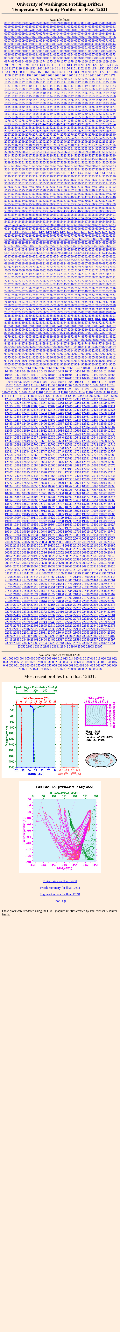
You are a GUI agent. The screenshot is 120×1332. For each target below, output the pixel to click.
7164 (7, 277)
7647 (105, 301)
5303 (70, 204)
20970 (34, 569)
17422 (9, 475)
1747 (63, 113)
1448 (49, 89)
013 (65, 658)
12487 (17, 423)
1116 (53, 65)
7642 (98, 301)
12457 (51, 416)
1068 (35, 61)
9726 (63, 364)
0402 (49, 33)
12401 (43, 406)
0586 (21, 44)
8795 (105, 347)
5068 (14, 166)
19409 (94, 524)
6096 (77, 228)
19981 (17, 538)
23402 (111, 636)
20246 (60, 549)
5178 (21, 186)
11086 (51, 388)
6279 (84, 235)
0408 (84, 33)
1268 (98, 75)
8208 (70, 329)
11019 (111, 381)
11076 (9, 388)
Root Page (59, 901)
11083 (26, 388)
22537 (51, 615)
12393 (111, 402)
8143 (105, 319)
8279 (7, 336)
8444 (14, 343)
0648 (21, 47)
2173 (14, 131)
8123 (35, 319)
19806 (26, 535)
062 (76, 665)
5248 (14, 200)
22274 (103, 608)
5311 (14, 207)
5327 (112, 207)
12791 (86, 458)
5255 (56, 200)
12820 (9, 462)
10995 (9, 381)
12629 (77, 434)
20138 (51, 545)
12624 (34, 434)
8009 (91, 312)
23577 (94, 639)
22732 (17, 622)
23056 (77, 632)
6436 (28, 249)
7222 (70, 280)
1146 (39, 68)
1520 (112, 92)
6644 (91, 253)
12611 (34, 430)
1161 (26, 72)
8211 (91, 329)
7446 (112, 287)
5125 (42, 176)
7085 (7, 270)
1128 (19, 68)
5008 (77, 152)
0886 (63, 58)
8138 (84, 319)
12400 (34, 406)
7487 (21, 291)
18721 (43, 503)
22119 (8, 604)
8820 (7, 350)
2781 (77, 138)
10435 (112, 368)
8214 (112, 329)
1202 (49, 75)
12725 (43, 448)
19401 (86, 524)
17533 (103, 475)
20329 (26, 552)
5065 (105, 162)
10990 (86, 378)
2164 (63, 127)
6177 (56, 232)
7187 (84, 277)
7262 (35, 284)
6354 (98, 242)
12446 (69, 413)
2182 (70, 131)
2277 (77, 134)
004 (22, 658)
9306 (98, 357)
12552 (26, 427)
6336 (42, 242)
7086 (14, 270)
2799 (84, 141)
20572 (26, 559)
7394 (21, 287)
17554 (26, 479)
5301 (56, 204)
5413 (49, 218)
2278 (84, 134)
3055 (28, 148)
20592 (69, 559)
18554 (9, 500)
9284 (14, 357)
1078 (70, 61)
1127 (12, 68)
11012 (77, 381)
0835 (112, 51)
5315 (28, 207)
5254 (49, 200)
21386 (77, 576)
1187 (115, 72)
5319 (56, 207)
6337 (49, 242)
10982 (17, 378)
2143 (35, 124)
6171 (49, 232)
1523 (21, 96)
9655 (7, 364)
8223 (35, 333)
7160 (105, 273)
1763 (63, 117)
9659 (21, 364)
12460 (77, 416)
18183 (60, 489)
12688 (9, 444)
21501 (111, 580)
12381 (43, 402)
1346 (63, 85)
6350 (77, 242)
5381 (112, 211)
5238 (56, 197)
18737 (60, 503)
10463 (111, 371)
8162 (49, 322)
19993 (26, 538)
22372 (43, 611)
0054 (28, 30)
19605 (111, 528)
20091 (51, 542)
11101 (39, 392)
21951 (60, 597)
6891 (98, 260)
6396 (105, 246)
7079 (77, 267)
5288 (21, 204)
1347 (70, 85)
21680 (17, 587)
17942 (69, 482)
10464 (9, 374)
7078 (70, 267)
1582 (112, 99)
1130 (32, 68)
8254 (98, 333)
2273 (49, 134)
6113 (15, 232)
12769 (43, 455)
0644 (112, 44)
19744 (103, 531)
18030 (17, 486)
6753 (49, 256)
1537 (70, 96)
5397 (84, 214)
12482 (94, 420)
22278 (111, 608)
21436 (9, 580)
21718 (34, 587)
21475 (51, 580)
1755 (7, 117)
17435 (34, 475)
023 (5, 662)
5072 (35, 166)
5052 (28, 162)
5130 (70, 176)
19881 (77, 535)
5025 (77, 155)
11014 (85, 381)
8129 (63, 319)
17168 (43, 469)
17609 (51, 479)
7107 (84, 270)
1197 (14, 75)
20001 (43, 538)
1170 (87, 72)
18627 (69, 500)
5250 (28, 200)
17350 (69, 472)
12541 (77, 423)
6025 (14, 228)
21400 (85, 576)
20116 (103, 542)
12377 (9, 402)
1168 (74, 72)
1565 (105, 96)
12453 (17, 416)
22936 (51, 629)
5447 (84, 221)
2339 (105, 134)
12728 (60, 448)
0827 (56, 51)
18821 (60, 507)
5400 (105, 214)
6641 (70, 253)
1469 (91, 89)
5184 (63, 186)
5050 (14, 162)
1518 (98, 92)
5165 (42, 183)
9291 (28, 357)
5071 (28, 166)
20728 (26, 566)
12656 (86, 441)
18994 (86, 510)
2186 (77, 131)
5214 (7, 193)
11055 (43, 385)
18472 (86, 496)
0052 (14, 30)
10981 (9, 378)
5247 (7, 200)
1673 (14, 110)
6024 (7, 228)
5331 (28, 211)
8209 (77, 329)
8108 (7, 319)
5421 (105, 218)
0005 (35, 23)
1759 (35, 117)
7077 (63, 267)
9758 (14, 368)
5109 (57, 173)
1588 (42, 103)
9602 (42, 361)
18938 (69, 510)
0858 (98, 54)
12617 (85, 430)
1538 (77, 96)
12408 (86, 406)
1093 (19, 65)
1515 (77, 92)
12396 (17, 406)
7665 (49, 305)
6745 (105, 253)
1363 (112, 85)
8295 (28, 336)
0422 (7, 37)
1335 (105, 82)
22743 (43, 622)
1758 (28, 117)
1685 (84, 110)
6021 (98, 225)
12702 (51, 444)
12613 (51, 430)
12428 (111, 409)
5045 (91, 159)
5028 (98, 155)
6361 (35, 246)
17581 (34, 479)
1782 (49, 120)
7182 (49, 277)
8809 (112, 347)
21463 (34, 580)
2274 (56, 134)
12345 (72, 395)
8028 (7, 315)
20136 (34, 545)
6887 (77, 260)
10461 (103, 371)
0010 (63, 23)
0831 (84, 51)
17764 (111, 479)
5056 (49, 162)
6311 (112, 239)
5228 (98, 193)
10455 (69, 371)
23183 (34, 636)
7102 (70, 270)
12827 (69, 462)
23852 (21, 646)
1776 (7, 120)
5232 (14, 197)
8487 (35, 347)
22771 (111, 622)
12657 (94, 441)
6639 (56, 253)
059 (60, 665)
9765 (56, 368)
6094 (63, 228)
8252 (84, 333)
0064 (98, 30)
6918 (21, 263)
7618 (49, 301)
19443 (17, 528)
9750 (91, 364)
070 (19, 669)
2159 (35, 127)
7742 (28, 308)
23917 (39, 646)
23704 (43, 643)
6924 (63, 263)
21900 (103, 594)
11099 (23, 392)
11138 (63, 395)
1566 (112, 96)
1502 (7, 92)
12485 (9, 423)
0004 (28, 23)
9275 (7, 357)
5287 (14, 204)
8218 (28, 333)
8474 (84, 343)
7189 (98, 277)
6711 (98, 253)
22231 (26, 608)
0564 (56, 40)
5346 (77, 211)
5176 (7, 186)
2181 (63, 131)
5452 (7, 225)
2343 (21, 138)
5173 (98, 183)
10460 (94, 371)
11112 (5, 395)
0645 (7, 47)
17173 (51, 469)
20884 (77, 566)
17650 (69, 479)
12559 (43, 427)
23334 (69, 636)
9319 (28, 361)
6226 (14, 235)
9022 (91, 350)
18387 (17, 496)
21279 (77, 573)
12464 (103, 416)
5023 (63, 155)
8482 (7, 347)
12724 (34, 448)
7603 (77, 298)
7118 (98, 270)
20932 (9, 569)
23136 (17, 636)
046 (5, 665)
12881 (9, 465)
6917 (14, 263)
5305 (84, 204)
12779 (103, 455)
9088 (105, 350)
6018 (77, 225)
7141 (21, 273)
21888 (77, 594)
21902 (111, 594)
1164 (46, 72)
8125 (42, 319)
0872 (105, 54)
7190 (105, 277)
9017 (77, 350)
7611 (14, 301)
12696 (26, 444)
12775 (77, 455)
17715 (94, 479)
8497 (49, 347)
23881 (30, 646)
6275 (56, 235)
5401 (112, 214)
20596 (77, 559)
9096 (28, 354)
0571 (105, 40)
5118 (105, 173)
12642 (77, 437)
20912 (86, 566)
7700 (14, 308)
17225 (77, 469)
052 (22, 665)
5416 (70, 218)
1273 (14, 78)
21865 (17, 594)
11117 (21, 395)
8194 (98, 326)
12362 (114, 395)
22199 (85, 604)
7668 (63, 305)
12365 (26, 399)
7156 (77, 273)
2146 (56, 124)
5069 (21, 166)
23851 (111, 643)
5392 (63, 214)
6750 (28, 256)
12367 (43, 399)
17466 (60, 475)
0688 (63, 47)
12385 (77, 402)
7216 (42, 280)
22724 (103, 618)
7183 (56, 277)
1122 (94, 65)
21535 (43, 583)
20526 (51, 556)
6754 (56, 256)
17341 (60, 472)
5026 (84, 155)
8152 (35, 322)
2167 (84, 127)
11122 (46, 395)
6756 (70, 256)
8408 (91, 340)
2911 (77, 145)
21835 (60, 590)
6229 (35, 235)
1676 (28, 110)
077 (57, 669)
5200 (56, 190)
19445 (26, 528)
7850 (105, 308)
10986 (51, 378)
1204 (63, 75)
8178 (21, 326)
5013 (112, 152)
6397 (112, 246)
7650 (7, 305)
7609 (112, 298)
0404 (56, 33)
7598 (49, 298)
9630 (49, 361)
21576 (69, 583)
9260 (84, 354)
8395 (63, 340)
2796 (63, 141)
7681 (91, 305)
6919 (28, 263)
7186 (77, 277)
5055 (42, 162)
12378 (17, 402)
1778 (21, 120)
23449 (26, 639)
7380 (105, 284)
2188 (91, 131)
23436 (17, 639)
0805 (112, 47)
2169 (98, 127)
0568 (84, 40)
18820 (51, 507)
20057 (111, 538)
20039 (68, 538)
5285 (7, 204)
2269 (21, 134)
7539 (56, 291)
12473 (26, 420)
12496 (43, 423)
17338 (51, 472)
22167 (43, 604)
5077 (70, 166)
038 (87, 662)
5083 (112, 166)
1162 (32, 72)
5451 (112, 221)
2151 (91, 124)
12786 (51, 458)
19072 (86, 514)
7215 (35, 280)
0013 (84, 23)
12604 (86, 427)
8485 (21, 347)
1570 (28, 99)
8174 (112, 322)
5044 (84, 159)
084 (95, 669)
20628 (43, 563)
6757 (77, 256)
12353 (80, 395)
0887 (70, 58)
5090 (49, 169)
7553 (105, 291)
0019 (7, 26)
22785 (17, 625)
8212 (98, 329)
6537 (77, 249)
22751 (60, 622)
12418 (51, 409)
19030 (17, 514)
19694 (60, 531)
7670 (70, 305)
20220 (26, 549)
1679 (49, 110)
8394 (56, 340)
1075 (49, 61)
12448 (86, 413)
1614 (49, 103)
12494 (34, 423)
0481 (105, 37)
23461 (34, 639)
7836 (77, 308)
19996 (34, 538)
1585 (21, 103)
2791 (35, 141)
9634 (70, 361)
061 (71, 665)
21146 (34, 573)
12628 (69, 434)
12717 (9, 448)
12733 (86, 448)
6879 (35, 260)
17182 (60, 469)
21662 (86, 583)
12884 (34, 465)
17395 (103, 472)
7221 (63, 280)
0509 (21, 40)
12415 (26, 409)
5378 (98, 211)
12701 (43, 444)
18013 (103, 482)
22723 (94, 618)
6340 (70, 242)
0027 (35, 26)
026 (22, 662)
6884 (63, 260)
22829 (69, 625)
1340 (28, 85)
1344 (49, 85)
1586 (28, 103)
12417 (43, 409)
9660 (28, 364)
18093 (94, 486)
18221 (68, 489)
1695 (35, 113)
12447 (77, 413)
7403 (42, 287)
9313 (7, 361)
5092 (63, 169)
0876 (21, 58)
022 (114, 658)
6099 (98, 228)
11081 (18, 388)
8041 (21, 315)
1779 (28, 120)
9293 (35, 357)
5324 (91, 207)
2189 (98, 131)
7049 (14, 267)
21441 (17, 580)
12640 (60, 437)
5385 (21, 214)
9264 (91, 354)
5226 (84, 193)
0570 (98, 40)
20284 (111, 549)
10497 (86, 374)
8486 (28, 347)
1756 (14, 117)
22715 (77, 618)
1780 (35, 120)
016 (82, 658)
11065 (85, 385)
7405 (49, 287)
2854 (63, 145)
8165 (70, 322)
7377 (91, 284)
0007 (49, 23)
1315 (7, 82)
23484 (43, 639)
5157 (98, 179)
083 (90, 669)
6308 (91, 239)
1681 (56, 110)
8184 (56, 326)
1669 (98, 106)
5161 (14, 183)
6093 (56, 228)
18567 (26, 500)
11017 (94, 381)
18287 (103, 489)
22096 (111, 601)
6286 (21, 239)
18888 (34, 510)
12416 (34, 409)
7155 (70, 273)
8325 (42, 336)
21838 (68, 590)
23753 (69, 643)
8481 (112, 343)
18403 (34, 496)
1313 (105, 78)
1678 (42, 110)
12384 (69, 402)
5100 (105, 169)
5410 (28, 218)
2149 (77, 124)
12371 (77, 399)
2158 (28, 127)
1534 (49, 96)
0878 (35, 58)
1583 (7, 103)
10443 (43, 371)
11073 (102, 385)
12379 (26, 402)
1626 (14, 106)
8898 (42, 350)
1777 (14, 120)
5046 (98, 159)
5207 (70, 190)
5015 (14, 155)
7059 (28, 267)
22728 (9, 622)
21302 (17, 576)
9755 (112, 364)
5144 (56, 179)
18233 (77, 489)
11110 (106, 392)
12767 (26, 455)
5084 (7, 169)
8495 (42, 347)
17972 (86, 482)
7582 (91, 294)
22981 (9, 632)
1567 (7, 99)
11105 (73, 392)
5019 (42, 155)
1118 (67, 65)
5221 (49, 193)
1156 (108, 68)
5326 (105, 207)
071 (24, 669)
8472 (77, 343)
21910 (17, 597)
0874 (7, 58)
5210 (91, 190)
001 (5, 658)
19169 (94, 517)
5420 (98, 218)
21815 (17, 590)
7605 (91, 298)
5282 (98, 200)
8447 (21, 343)
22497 (17, 615)
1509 (35, 92)
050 (11, 665)
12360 (97, 395)
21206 (42, 573)
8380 (98, 336)
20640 (60, 563)
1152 (81, 68)
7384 (7, 287)
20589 (60, 559)
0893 (91, 58)
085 (101, 669)
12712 (94, 444)
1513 (63, 92)
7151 (42, 273)
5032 (14, 159)
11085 (43, 388)
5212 (105, 190)
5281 (91, 200)
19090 (9, 517)
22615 (9, 618)
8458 (42, 343)
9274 (112, 354)
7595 (28, 298)
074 (41, 669)
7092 (42, 270)
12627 (60, 434)
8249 (77, 333)
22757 (86, 622)
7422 (77, 287)
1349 (84, 85)
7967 (49, 312)
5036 (42, 159)
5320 (63, 207)
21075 (94, 569)
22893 (9, 629)
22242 (43, 608)
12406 (69, 406)
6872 (7, 260)
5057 (56, 162)
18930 (60, 510)
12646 (111, 437)
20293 (9, 552)
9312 (112, 357)
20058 (9, 542)
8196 (105, 326)
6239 (42, 235)
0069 (21, 33)
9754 (105, 364)
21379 (68, 576)
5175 (112, 183)
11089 (60, 388)
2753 (63, 138)
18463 (77, 496)
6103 (8, 232)
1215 (77, 75)
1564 (98, 96)
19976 (9, 538)
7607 (105, 298)
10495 (77, 374)
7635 (84, 301)
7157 (84, 273)
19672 (51, 531)
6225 (7, 235)
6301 (42, 239)
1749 (77, 113)
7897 (14, 312)
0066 (112, 30)
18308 (26, 493)
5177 (14, 186)
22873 (111, 625)
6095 (70, 228)
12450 (103, 413)
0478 (91, 37)
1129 (26, 68)
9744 (77, 364)
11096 (110, 388)
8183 (49, 326)
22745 (51, 622)
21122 (9, 573)
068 (109, 665)
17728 (103, 479)
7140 (14, 273)
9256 (70, 354)
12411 (111, 406)
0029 (49, 26)
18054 (43, 486)
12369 (60, 399)
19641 (34, 531)
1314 (112, 78)
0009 (56, 23)
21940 (51, 597)
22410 (60, 611)
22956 (69, 629)
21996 (17, 601)
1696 (42, 113)
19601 (103, 528)
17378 (77, 472)
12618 (94, 430)
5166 (49, 183)
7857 (112, 308)
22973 (111, 629)
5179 (28, 186)
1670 (105, 106)
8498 (56, 347)
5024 (70, 155)
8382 (112, 336)
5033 (21, 159)
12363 (9, 399)
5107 (43, 173)
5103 (15, 173)
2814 (112, 141)
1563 (91, 96)
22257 (77, 608)
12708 (69, 444)
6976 (7, 267)
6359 (21, 246)
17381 (86, 472)
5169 (70, 183)
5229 (105, 193)
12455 (34, 416)
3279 (56, 148)
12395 (9, 406)
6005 (42, 225)
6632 (14, 253)
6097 (84, 228)
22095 (103, 601)
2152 (98, 124)
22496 (9, 615)
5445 (70, 221)
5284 (112, 200)
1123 (101, 65)
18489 (94, 496)
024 (11, 662)
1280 (63, 78)
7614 (35, 301)
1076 (56, 61)
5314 (21, 207)
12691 (17, 444)
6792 (84, 256)
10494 (69, 374)
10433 (95, 368)
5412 (42, 218)
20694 (103, 563)
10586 (111, 374)
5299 (42, 204)
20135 (26, 545)
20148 (69, 545)
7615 (42, 301)
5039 (63, 159)
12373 (94, 399)
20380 (103, 552)
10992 (103, 378)
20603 (94, 559)
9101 (42, 354)
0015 (98, 23)
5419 (91, 218)
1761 (49, 117)
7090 (35, 270)
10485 (43, 374)
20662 (86, 563)
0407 (77, 33)
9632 (63, 361)
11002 (43, 381)
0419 (98, 33)
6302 (49, 239)
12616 (77, 430)
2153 (105, 124)
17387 (94, 472)
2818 (28, 145)
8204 (42, 329)
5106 (36, 173)
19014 (103, 510)
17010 (86, 465)
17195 (69, 469)
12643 (86, 437)
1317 (21, 82)
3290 (21, 152)
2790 (28, 141)
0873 (112, 54)
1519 (105, 92)
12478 (60, 420)
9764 (49, 368)
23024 (34, 632)
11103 (56, 392)
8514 (91, 347)
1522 (14, 96)
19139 (68, 517)
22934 (43, 629)
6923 (56, 263)
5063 (91, 162)
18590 (34, 500)
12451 (111, 413)
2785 (105, 138)
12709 (77, 444)
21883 (69, 594)
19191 (9, 521)
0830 (77, 51)
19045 (26, 514)
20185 (111, 545)
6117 (28, 232)
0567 (77, 40)
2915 (105, 145)
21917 (26, 597)
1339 (21, 85)
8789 (98, 347)
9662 (35, 364)
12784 (34, 458)
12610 (26, 430)
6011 (63, 225)
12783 (26, 458)
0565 (63, 40)
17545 (9, 479)
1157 (115, 68)
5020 (49, 155)
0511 (35, 40)
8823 (14, 350)
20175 (103, 545)
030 (43, 662)
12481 (86, 420)
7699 (7, 308)
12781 (9, 458)
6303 (56, 239)
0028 (42, 26)
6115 (21, 232)
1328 (84, 82)
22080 (77, 601)
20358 (77, 552)
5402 (7, 218)
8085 (91, 315)
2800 (91, 141)
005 (27, 658)
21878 (43, 594)
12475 (34, 420)
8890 (21, 350)
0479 (98, 37)
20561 (9, 559)
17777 (9, 482)
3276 (35, 148)
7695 (105, 305)
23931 (47, 646)
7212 (14, 280)
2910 (70, 145)
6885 (70, 260)
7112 (91, 270)
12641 (69, 437)
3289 (14, 152)
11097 (6, 392)
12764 (17, 455)
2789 (21, 141)
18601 (51, 500)
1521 (7, 96)
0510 (28, 40)
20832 (43, 566)
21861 (9, 594)
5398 (91, 214)
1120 (80, 65)
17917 (51, 482)
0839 (21, 54)
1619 (84, 103)
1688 (105, 110)
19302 (85, 521)
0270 (35, 33)
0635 (77, 44)
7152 (49, 273)
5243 (91, 197)
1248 (91, 75)
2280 (98, 134)
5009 (84, 152)
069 (114, 665)
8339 (49, 336)
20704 (9, 566)
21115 (111, 569)
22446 (86, 611)
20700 (111, 563)
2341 (7, 138)
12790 (77, 458)
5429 (35, 221)
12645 (103, 437)
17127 (17, 469)
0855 (77, 54)
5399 (98, 214)
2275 (63, 134)
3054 (21, 148)
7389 (14, 287)
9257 (77, 354)
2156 (14, 127)
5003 (42, 152)
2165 (70, 127)
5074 (49, 166)
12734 (94, 448)
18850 (94, 507)
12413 (17, 409)
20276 (103, 549)
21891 (94, 594)
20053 (103, 538)
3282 (77, 148)
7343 (56, 284)
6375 (49, 246)
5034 (28, 159)
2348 (56, 138)
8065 (49, 315)
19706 (69, 531)
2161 (42, 127)
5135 (105, 176)
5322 (77, 207)
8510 (77, 347)
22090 (94, 601)
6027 (28, 228)
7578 (84, 294)
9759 (21, 368)
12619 (103, 430)
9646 (98, 361)
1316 (14, 82)
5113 (77, 173)
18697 (26, 503)
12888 (60, 465)
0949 (105, 58)
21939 (43, 597)
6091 (42, 228)
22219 (17, 608)
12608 (9, 430)
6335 (35, 242)
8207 (63, 329)
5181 (42, 186)
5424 (14, 221)
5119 (112, 173)
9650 (105, 361)
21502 (9, 583)
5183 (56, 186)
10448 (51, 371)
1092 (12, 65)
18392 (26, 496)
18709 (34, 503)
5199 (49, 190)
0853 (63, 54)
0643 (105, 44)
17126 (9, 469)
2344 (28, 138)
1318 (28, 82)
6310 (105, 239)
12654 (69, 441)
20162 (86, 545)
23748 (60, 643)
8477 (98, 343)
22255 (69, 608)
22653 (26, 618)
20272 (94, 549)
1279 (56, 78)
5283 (105, 200)
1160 (19, 72)
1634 (49, 106)
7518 (42, 291)
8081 (77, 315)
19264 (51, 521)
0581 (112, 40)
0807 (7, 51)
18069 (69, 486)
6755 (63, 256)
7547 (77, 291)
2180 (56, 131)
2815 (7, 145)
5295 (28, 204)
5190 (98, 186)
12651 (43, 441)
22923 (34, 629)
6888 (84, 260)
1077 (63, 61)
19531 (60, 528)
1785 (70, 120)
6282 (105, 235)
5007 (70, 152)
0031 (63, 26)
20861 (69, 566)
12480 (77, 420)
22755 (77, 622)
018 (92, 658)
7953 (35, 312)
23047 (51, 632)
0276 (42, 33)
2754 (70, 138)
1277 (42, 78)
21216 (51, 573)
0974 (7, 61)
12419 (60, 409)
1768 (98, 117)
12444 (51, 413)
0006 (42, 23)
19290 (68, 521)
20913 (94, 566)
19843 (43, 535)
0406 (70, 33)
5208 (77, 190)
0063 (91, 30)
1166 (60, 72)
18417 (43, 496)
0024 (21, 26)
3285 (98, 148)
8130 (70, 319)
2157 (21, 127)
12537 (60, 423)
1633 (42, 106)
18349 (77, 493)
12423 (86, 409)
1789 (98, 120)
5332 (35, 211)
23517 (60, 639)
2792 (42, 141)
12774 (69, 455)
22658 (34, 618)
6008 (49, 225)
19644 (43, 531)
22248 (60, 608)
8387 (21, 340)
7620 (63, 301)
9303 (77, 357)
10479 (34, 374)
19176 (103, 517)
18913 (43, 510)
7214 (28, 280)
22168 (51, 604)
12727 (51, 448)
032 (54, 662)
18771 (111, 503)
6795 (105, 256)
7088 (21, 270)
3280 (63, 148)
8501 (70, 347)
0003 (21, 23)
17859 (17, 482)
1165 (53, 72)
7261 (28, 284)
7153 (56, 273)
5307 (98, 204)
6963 (77, 263)
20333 (34, 552)
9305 (91, 357)
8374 (77, 336)
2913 (91, 145)
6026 (21, 228)
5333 (42, 211)
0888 (77, 58)
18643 (86, 500)
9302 (70, 357)
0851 (49, 54)
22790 (26, 625)
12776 (86, 455)
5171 (84, 183)
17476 (77, 475)
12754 (94, 451)
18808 (34, 507)
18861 (111, 507)
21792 (86, 587)
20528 (69, 556)
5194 (14, 190)
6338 (56, 242)
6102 (112, 228)
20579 (43, 559)
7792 (49, 308)
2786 (112, 138)
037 (82, 662)
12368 (51, 399)
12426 (103, 409)
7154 (63, 273)
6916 (7, 263)
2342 (14, 138)
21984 (111, 597)
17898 (43, 482)
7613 (28, 301)
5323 (84, 207)
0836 (7, 54)
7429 (98, 287)
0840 (28, 54)
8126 (49, 319)
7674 (84, 305)
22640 (17, 618)
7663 (42, 305)
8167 (84, 322)
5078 (77, 166)
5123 (28, 176)
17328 (43, 472)
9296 (49, 357)
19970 (111, 535)
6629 (105, 249)
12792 (94, 458)
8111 (14, 319)
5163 (28, 183)
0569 (91, 40)
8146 (14, 322)
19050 (34, 514)
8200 (21, 329)
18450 (60, 496)
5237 (49, 197)
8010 (98, 312)
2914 (98, 145)
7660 (28, 305)
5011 (98, 152)
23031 (43, 632)
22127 (17, 604)
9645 (91, 361)
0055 (35, 30)
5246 (112, 197)
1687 (98, 110)
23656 (26, 643)
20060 (17, 542)
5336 (56, 211)
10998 (35, 381)
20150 (77, 545)
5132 (84, 176)
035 (71, 662)
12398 (26, 406)
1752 (98, 113)
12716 (111, 444)
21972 (86, 597)
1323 (56, 82)
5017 (28, 155)
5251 (35, 200)
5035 (35, 159)
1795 (14, 124)
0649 (28, 47)
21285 (85, 573)
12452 (9, 416)
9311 (105, 357)
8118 (21, 319)
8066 (56, 315)
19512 (51, 528)
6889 (91, 260)
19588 (86, 528)
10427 (78, 368)
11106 (81, 392)
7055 (21, 267)
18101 (9, 489)
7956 (42, 312)
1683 (70, 110)
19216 (34, 521)
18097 (103, 486)
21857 (111, 590)
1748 (70, 113)
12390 (103, 402)
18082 (86, 486)
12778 (94, 455)
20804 (34, 566)
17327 (34, 472)
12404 (60, 406)
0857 (91, 54)
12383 (60, 402)
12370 (69, 399)
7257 (7, 284)
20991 (60, 569)
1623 (105, 103)
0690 (77, 47)
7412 (63, 287)
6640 (63, 253)
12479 (69, 420)
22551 (60, 615)
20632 (51, 563)
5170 (77, 183)
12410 (103, 406)
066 (98, 665)
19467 (34, 528)
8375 (84, 336)
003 (16, 658)
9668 (49, 364)
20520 (43, 556)
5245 (105, 197)
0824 (49, 51)
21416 (94, 576)
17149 (26, 469)
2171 (112, 127)
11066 (93, 385)
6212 (70, 232)
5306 (91, 204)
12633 (111, 434)
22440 (77, 611)
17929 (60, 482)
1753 (105, 113)
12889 (69, 465)
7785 (42, 308)
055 (38, 665)
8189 (77, 326)
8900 (56, 350)
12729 (69, 448)
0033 (77, 26)
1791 (112, 120)
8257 (105, 333)
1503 (14, 92)
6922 (49, 263)
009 (49, 658)
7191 (112, 277)
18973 (77, 510)
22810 (51, 625)
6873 (14, 260)
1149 (60, 68)
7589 (7, 298)
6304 (63, 239)
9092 (7, 354)
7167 (28, 277)
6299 (28, 239)
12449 (94, 413)
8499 (63, 347)
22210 (103, 604)
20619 (9, 563)
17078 (111, 465)
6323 (7, 242)
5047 (105, 159)
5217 (28, 193)
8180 (35, 326)
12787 (60, 458)
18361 (86, 493)
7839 (84, 308)
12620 (111, 430)
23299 (51, 636)
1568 (14, 99)
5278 (70, 200)
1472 (98, 89)
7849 (98, 308)
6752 (42, 256)
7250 (84, 280)
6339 (63, 242)
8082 (84, 315)
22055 (51, 601)
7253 (105, 280)
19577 (77, 528)
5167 (56, 183)
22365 (34, 611)
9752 (98, 364)
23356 (86, 636)
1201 (42, 75)
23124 (9, 636)
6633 (21, 253)
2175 (28, 131)
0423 (14, 37)
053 (27, 665)
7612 (21, 301)
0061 (77, 30)
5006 (63, 152)
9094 (14, 354)
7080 (84, 267)
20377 (94, 552)
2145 (49, 124)
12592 (69, 427)
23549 (86, 639)
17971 (77, 482)
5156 (91, 179)
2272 (42, 134)
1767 (91, 117)
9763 (42, 368)
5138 (14, 179)
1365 (14, 89)
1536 (63, 96)
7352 (77, 284)
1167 (67, 72)
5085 (14, 169)
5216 (21, 193)
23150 (26, 636)
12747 (43, 451)
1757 (21, 117)
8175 (7, 326)
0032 (70, 26)
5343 (63, 211)
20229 (43, 549)
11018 (102, 381)
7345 (63, 284)
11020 (9, 385)
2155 (7, 127)
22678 (51, 618)
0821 (28, 51)
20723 (17, 566)
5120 (7, 176)
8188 (70, 326)
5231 (7, 197)
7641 (91, 301)
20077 (34, 542)
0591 (35, 44)
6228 (28, 235)
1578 (84, 99)
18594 (43, 500)
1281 (70, 78)
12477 (51, 420)
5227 (91, 193)
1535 (56, 96)
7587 (112, 294)
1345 (56, 85)
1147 (46, 68)
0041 (112, 26)
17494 (86, 475)
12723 (26, 448)
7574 (70, 294)
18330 (60, 493)
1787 (84, 120)
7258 (14, 284)
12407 (77, 406)
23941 (56, 646)
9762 (35, 368)
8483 (14, 347)
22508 (26, 615)
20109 (86, 542)
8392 (42, 340)
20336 (43, 552)
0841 (35, 54)
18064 (51, 486)
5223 (63, 193)
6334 (28, 242)
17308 (17, 472)
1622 (98, 103)
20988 (51, 569)
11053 (26, 385)
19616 (17, 531)
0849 (42, 54)
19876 (69, 535)
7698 (112, 305)
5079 (84, 166)
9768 (70, 368)
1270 (105, 75)
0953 (112, 58)
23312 (60, 636)
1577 (77, 99)
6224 (112, 232)
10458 (86, 371)
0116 (28, 33)
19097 (17, 517)
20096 (60, 542)
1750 (84, 113)
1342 (42, 85)
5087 (28, 169)
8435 (112, 340)
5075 (56, 166)
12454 (26, 416)
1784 (63, 120)
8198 (7, 329)
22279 (9, 611)
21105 (103, 569)
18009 (94, 482)
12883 (26, 465)
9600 (35, 361)
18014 (111, 482)
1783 (56, 120)
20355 (69, 552)
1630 (21, 106)
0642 (98, 44)
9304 (84, 357)
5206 (63, 190)
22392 (51, 611)
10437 (17, 371)
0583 (14, 44)
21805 (103, 587)
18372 (103, 493)
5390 (49, 214)
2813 (105, 141)
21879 (51, 594)
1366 (21, 89)
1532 (42, 96)
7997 (70, 312)
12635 (17, 437)
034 (65, 662)
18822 (69, 507)
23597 (111, 639)
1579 (91, 99)
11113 (13, 395)
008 (43, 658)
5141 (35, 179)
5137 (7, 179)
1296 (91, 78)
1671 (112, 106)
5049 (7, 162)
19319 (103, 521)
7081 (91, 267)
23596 (103, 639)
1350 (91, 85)
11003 (52, 381)
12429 (9, 413)
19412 (103, 524)
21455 (26, 580)
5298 (35, 204)
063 (82, 665)
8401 (77, 340)
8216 (14, 333)
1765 (77, 117)
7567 (42, 294)
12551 (17, 427)
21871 (26, 594)
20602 (86, 559)
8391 (35, 340)
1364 (7, 89)
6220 (91, 232)
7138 (112, 270)
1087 (91, 61)
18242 (85, 489)
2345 (35, 138)
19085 (111, 514)
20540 (94, 556)
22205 (94, 604)
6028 (35, 228)
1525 (28, 96)
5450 (105, 221)
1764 (70, 117)
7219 (49, 280)
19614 (9, 531)
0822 (35, 51)
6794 (98, 256)
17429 (26, 475)
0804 (105, 47)
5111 (64, 173)
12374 (103, 399)
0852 (56, 54)
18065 (60, 486)
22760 (94, 622)
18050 (34, 486)
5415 (63, 218)
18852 (103, 507)
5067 (7, 166)
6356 (112, 242)
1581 (105, 99)
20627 (34, 563)
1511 (49, 92)
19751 (9, 535)
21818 (26, 590)
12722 (17, 448)
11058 (60, 385)
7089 (28, 270)
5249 (21, 200)
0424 (21, 37)
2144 (42, 124)
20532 (77, 556)
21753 (60, 587)
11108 (98, 392)
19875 (60, 535)
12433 (34, 413)
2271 (35, 134)
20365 (86, 552)
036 (76, 662)
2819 (35, 145)
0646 (14, 47)
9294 (42, 357)
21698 (26, 587)
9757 (7, 368)
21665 (94, 583)
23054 (69, 632)
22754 (69, 622)
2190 (105, 131)
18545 (111, 496)
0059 (63, 30)
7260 (21, 284)
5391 (56, 214)
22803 (34, 625)
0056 (42, 30)
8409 (98, 340)
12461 (86, 416)
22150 (26, 604)
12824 (43, 462)
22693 (60, 618)
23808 (94, 643)
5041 (77, 159)
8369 (63, 336)
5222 (56, 193)
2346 (42, 138)
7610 (7, 301)
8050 (28, 315)
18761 (94, 503)
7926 (28, 312)
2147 (63, 124)
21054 (86, 569)
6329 (21, 242)
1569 (21, 99)
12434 (43, 413)
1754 (112, 113)
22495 (111, 611)
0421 (112, 33)
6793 (91, 256)
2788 (14, 141)
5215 (14, 193)
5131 (77, 176)
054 (33, 665)
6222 (98, 232)
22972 (103, 629)
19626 (26, 531)
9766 (63, 368)
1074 (42, 61)
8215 (7, 333)
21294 (111, 573)
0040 (105, 26)
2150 (84, 124)
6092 (49, 228)
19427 (111, 524)
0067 (7, 33)
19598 (94, 528)
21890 (86, 594)
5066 (112, 162)
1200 (35, 75)
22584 (103, 615)
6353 (91, 242)
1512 (56, 92)
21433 (111, 576)
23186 (43, 636)
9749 (84, 364)
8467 (63, 343)
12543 (94, 423)
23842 (103, 643)
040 (98, 662)
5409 (21, 218)
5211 (98, 190)
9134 (56, 354)
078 (62, 669)
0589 (28, 44)
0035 (91, 26)
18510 (103, 496)
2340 (112, 134)
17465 (51, 475)
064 (87, 665)
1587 (35, 103)
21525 (26, 583)
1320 (35, 82)
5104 (22, 173)
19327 (111, 521)
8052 (35, 315)
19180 (111, 517)
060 (65, 665)
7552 (98, 291)
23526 (69, 639)
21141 (17, 573)
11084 (35, 388)
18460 (69, 496)
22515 (34, 615)
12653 (60, 441)
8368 (56, 336)
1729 (49, 113)
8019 (105, 312)
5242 (84, 197)
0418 (91, 33)
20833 (51, 566)
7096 (56, 270)
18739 (69, 503)
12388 (94, 402)
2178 (42, 131)
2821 (49, 145)
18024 (9, 486)
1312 (98, 78)
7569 (56, 294)
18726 (51, 503)
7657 (21, 305)
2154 (112, 124)
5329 (14, 211)
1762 (56, 117)
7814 (63, 308)
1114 (40, 65)
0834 (105, 51)
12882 (17, 465)
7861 (7, 312)
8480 (105, 343)
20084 (43, 542)
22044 (43, 601)
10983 (26, 378)
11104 (64, 392)
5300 (49, 204)
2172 (7, 131)
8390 (28, 340)
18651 (94, 500)
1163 (39, 72)
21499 (103, 580)
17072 (103, 465)
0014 (91, 23)
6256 (49, 235)
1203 (56, 75)
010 (54, 658)
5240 (70, 197)
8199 (14, 329)
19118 (43, 517)
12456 (43, 416)
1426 (35, 89)
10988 (69, 378)
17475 (69, 475)
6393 (91, 246)
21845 (94, 590)
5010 (91, 152)
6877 (28, 260)
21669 (103, 583)
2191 (112, 131)
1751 (91, 113)
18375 (111, 493)
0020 (14, 26)
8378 (91, 336)
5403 (14, 218)
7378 (98, 284)
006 (33, 658)
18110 (17, 489)
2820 (42, 145)
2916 (112, 145)
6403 (21, 249)
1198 (21, 75)
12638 (43, 437)
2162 (49, 127)
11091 (77, 388)
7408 (56, 287)
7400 (35, 287)
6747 (7, 256)
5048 (112, 159)
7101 (63, 270)
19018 (9, 514)
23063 (86, 632)
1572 (42, 99)
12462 (94, 416)
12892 (77, 465)
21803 (94, 587)
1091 (5, 65)
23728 (51, 643)
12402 (51, 406)
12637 (34, 437)
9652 (112, 361)
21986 (9, 601)
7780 (35, 308)
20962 (26, 569)
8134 (77, 319)
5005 (56, 152)
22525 (43, 615)
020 (103, 658)
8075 (70, 315)
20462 (9, 556)
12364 (17, 399)
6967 (84, 263)
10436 (9, 371)
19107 (26, 517)
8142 (98, 319)
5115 (91, 173)
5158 (105, 179)
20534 (86, 556)
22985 (17, 632)
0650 (35, 47)
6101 (105, 228)
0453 (35, 37)
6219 (84, 232)
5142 (42, 179)
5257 (63, 200)
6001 (28, 225)
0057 (49, 30)
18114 (26, 489)
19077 (103, 514)
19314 (94, 521)
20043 (85, 538)
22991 (26, 632)
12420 (69, 409)
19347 (26, 524)
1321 (42, 82)
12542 (86, 423)
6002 (35, 225)
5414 (56, 218)
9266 (105, 354)
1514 (70, 92)
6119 (35, 232)
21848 (103, 590)
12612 (43, 430)
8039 (14, 315)
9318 (21, 361)
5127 (56, 176)
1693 (21, 113)
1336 (112, 82)
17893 (34, 482)
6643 (84, 253)
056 (43, 665)
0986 (28, 61)
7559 (21, 294)
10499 (94, 374)
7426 (91, 287)
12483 (103, 420)
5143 (49, 179)
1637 (63, 106)
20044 (94, 538)
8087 (98, 315)
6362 (42, 246)
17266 (94, 469)
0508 (14, 40)
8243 (63, 333)
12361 (106, 395)
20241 (51, 549)
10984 (34, 378)
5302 (63, 204)
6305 (70, 239)
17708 (86, 479)
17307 (9, 472)
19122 (51, 517)
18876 (26, 510)
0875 (14, 58)
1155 (101, 68)
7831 (70, 308)
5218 (35, 193)
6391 (77, 246)
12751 (77, 451)
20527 (60, 556)
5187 (77, 186)
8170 (91, 322)
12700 (34, 444)
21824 (34, 590)
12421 (77, 409)
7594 (21, 298)
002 (11, 658)
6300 (35, 239)
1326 (70, 82)
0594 (56, 44)
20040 (77, 538)
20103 (69, 542)
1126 (5, 68)
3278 (49, 148)
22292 (17, 611)
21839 (77, 590)
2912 (84, 145)
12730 (77, 448)
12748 (51, 451)
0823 (42, 51)
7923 (21, 312)
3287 (112, 148)
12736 (103, 448)
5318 (49, 207)
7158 (91, 273)
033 (60, 662)
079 (68, 669)
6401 (14, 249)
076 (52, 669)
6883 (56, 260)
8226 (42, 333)
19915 (86, 535)
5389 (42, 214)
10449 (60, 371)
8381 (105, 336)
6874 (21, 260)
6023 (112, 225)
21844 (85, 590)
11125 (55, 395)
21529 (34, 583)
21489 (86, 580)
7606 (98, 298)
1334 (98, 82)
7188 (91, 277)
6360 (28, 246)
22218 (9, 608)
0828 (63, 51)
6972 (105, 263)
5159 (112, 179)
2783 (91, 138)
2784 (98, 138)
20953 (17, 569)
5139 (21, 179)
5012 (105, 152)
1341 (35, 85)
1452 (77, 89)
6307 (84, 239)
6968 (91, 263)
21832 (51, 590)
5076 (63, 166)
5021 (56, 155)
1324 (63, 82)
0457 (63, 37)
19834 (34, 535)
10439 (26, 371)
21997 (26, 601)
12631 (94, 434)
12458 (60, 416)
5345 (70, 211)
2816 (14, 145)
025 (16, 662)
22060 (60, 601)
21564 (60, 583)
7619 (56, 301)
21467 (43, 580)
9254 (63, 354)
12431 (26, 413)
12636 (26, 437)
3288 (7, 152)
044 (109, 662)
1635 (56, 106)
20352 (60, 552)
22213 (111, 604)
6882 (49, 260)
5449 (98, 221)
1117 (60, 65)
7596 (35, 298)
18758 (86, 503)
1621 (91, 103)
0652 (49, 47)
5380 (105, 211)
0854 (70, 54)
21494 (94, 580)
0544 (42, 40)
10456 (77, 371)
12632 (103, 434)
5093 (70, 169)
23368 (94, 636)
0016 (105, 23)
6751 (35, 256)
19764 (17, 535)
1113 (33, 65)
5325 (98, 207)
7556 (112, 291)
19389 (69, 524)
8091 (112, 315)
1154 (94, 68)
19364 (51, 524)
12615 (68, 430)
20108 (77, 542)
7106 (77, 270)
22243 (51, 608)
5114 (84, 173)
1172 (101, 72)
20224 (34, 549)
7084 (112, 267)
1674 (21, 110)
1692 (14, 113)
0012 (77, 23)
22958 (77, 629)
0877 (28, 58)
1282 (77, 78)
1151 (74, 68)
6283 (112, 235)
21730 (43, 587)
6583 (91, 249)
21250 (60, 573)
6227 (21, 235)
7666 (56, 305)
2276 (70, 134)
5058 (63, 162)
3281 (70, 148)
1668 (91, 106)
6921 (42, 263)
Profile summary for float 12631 (60, 887)
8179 (28, 326)
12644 (94, 437)
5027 (91, 155)
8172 (98, 322)
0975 (14, 61)
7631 (77, 301)
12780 (111, 455)
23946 (73, 646)
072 (30, 669)
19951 (94, 535)
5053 (35, 162)
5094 (77, 169)
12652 (51, 441)
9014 (70, 350)
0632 (70, 44)
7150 (35, 273)
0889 (84, 58)
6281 (98, 235)
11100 (31, 392)
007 (38, 658)
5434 (49, 221)
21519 (17, 583)
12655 (77, 441)
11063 (77, 385)
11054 (35, 385)
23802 (86, 643)
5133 (91, 176)
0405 (63, 33)
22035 (34, 601)
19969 (103, 535)
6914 (105, 260)
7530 (49, 291)
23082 (94, 632)
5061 (77, 162)
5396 (77, 214)
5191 (105, 186)
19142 (77, 517)
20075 (26, 542)
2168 (91, 127)
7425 (84, 287)
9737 (70, 364)
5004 (49, 152)
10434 (104, 368)
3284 (91, 148)
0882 (56, 58)
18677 (9, 503)
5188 (84, 186)
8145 (7, 322)
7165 (14, 277)
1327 (77, 82)
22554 (69, 615)
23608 (17, 643)
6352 (84, 242)
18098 (111, 486)
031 (49, 662)
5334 (49, 211)
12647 (9, 441)
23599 (9, 643)
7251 (91, 280)
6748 (14, 256)
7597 (42, 298)
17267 (103, 469)
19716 (77, 531)
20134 (17, 545)
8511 (84, 347)
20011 (60, 538)
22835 (77, 625)
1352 (105, 85)
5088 (35, 169)
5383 (7, 214)
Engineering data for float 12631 (60, 894)
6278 (77, 235)
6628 (98, 249)
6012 (70, 225)
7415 (70, 287)
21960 (69, 597)
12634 (9, 437)
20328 (17, 552)
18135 (34, 489)
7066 (35, 267)
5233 (21, 197)
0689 (70, 47)
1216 (84, 75)
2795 (56, 141)
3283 (84, 148)
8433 (105, 340)
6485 (49, 249)
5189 (91, 186)
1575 (63, 99)
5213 (112, 190)
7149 (28, 273)
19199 (17, 521)
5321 (70, 207)
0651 (42, 47)
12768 (34, 455)
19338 (9, 524)
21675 (9, 587)
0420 (105, 33)
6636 (35, 253)
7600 (63, 298)
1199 (28, 75)
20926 (111, 566)
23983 (90, 646)
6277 (70, 235)
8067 (63, 315)
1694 (28, 113)
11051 (18, 385)
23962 (81, 646)
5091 (56, 169)
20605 (103, 559)
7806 (56, 308)
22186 (77, 604)
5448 (91, 221)
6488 (63, 249)
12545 (103, 423)
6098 (91, 228)
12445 (60, 413)
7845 (91, 308)
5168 (63, 183)
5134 (98, 176)
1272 (7, 78)
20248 (69, 549)
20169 (94, 545)
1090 (112, 61)
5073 (42, 166)
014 (71, 658)
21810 (111, 587)
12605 (94, 427)
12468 (111, 416)
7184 (63, 277)
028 (33, 662)
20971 (43, 569)
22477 (94, 611)
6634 (28, 253)
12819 (111, 458)
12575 (60, 427)
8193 (91, 326)
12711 (85, 444)
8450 (28, 343)
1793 (7, 124)
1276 (35, 78)
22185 (68, 604)
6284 (7, 239)
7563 (28, 294)
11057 (51, 385)
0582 (7, 44)
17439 (43, 475)
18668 (111, 500)
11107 (89, 392)
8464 (56, 343)
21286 (94, 573)
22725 (111, 618)
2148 (70, 124)
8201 (28, 329)
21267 (68, 573)
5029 (105, 155)
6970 (98, 263)
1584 (14, 103)
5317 (42, 207)
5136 (112, 176)
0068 (14, 33)
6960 (70, 263)
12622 (17, 434)
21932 (34, 597)
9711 (56, 364)
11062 (68, 385)
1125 (115, 65)
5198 (42, 190)
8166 (77, 322)
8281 (14, 336)
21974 (94, 597)
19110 (34, 517)
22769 (103, 622)
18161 (43, 489)
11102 (48, 392)
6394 (98, 246)
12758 (9, 455)
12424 (94, 409)
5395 (70, 214)
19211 (26, 521)
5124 (35, 176)
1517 (91, 92)
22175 (60, 604)
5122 (21, 176)
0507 (7, 40)
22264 (86, 608)
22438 (69, 611)
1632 (35, 106)
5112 (71, 173)
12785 (43, 458)
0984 (21, 61)
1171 (94, 72)
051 (16, 665)
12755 (103, 451)
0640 (84, 44)
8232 (49, 333)
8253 (91, 333)
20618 (111, 559)
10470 (17, 374)
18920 (51, 510)
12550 (9, 427)
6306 (77, 239)
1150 (67, 68)
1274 (21, 78)
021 (109, 658)
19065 (60, 514)
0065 (105, 30)
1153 (87, 68)
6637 (42, 253)
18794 (17, 507)
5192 (112, 186)
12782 (17, 458)
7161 (112, 273)
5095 (84, 169)
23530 (77, 639)
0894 (98, 58)
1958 (21, 124)
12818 (103, 458)
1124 (108, 65)
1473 (105, 89)
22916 (26, 629)
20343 (51, 552)
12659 (111, 441)
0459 (77, 37)
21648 (77, 583)
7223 (77, 280)
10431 (86, 368)
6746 (112, 253)
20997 (69, 569)
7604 (84, 298)
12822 (26, 462)
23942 (64, 646)
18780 (9, 507)
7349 (70, 284)
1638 (70, 106)
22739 (26, 622)
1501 (112, 89)
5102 (8, 173)
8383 (7, 340)
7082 (98, 267)
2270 (28, 134)
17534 (111, 475)
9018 (84, 350)
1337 (7, 85)
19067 (77, 514)
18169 (51, 489)
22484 (103, 611)
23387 (103, 636)
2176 (35, 131)
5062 (84, 162)
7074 (56, 267)
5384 (14, 214)
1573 (49, 99)
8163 (56, 322)
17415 (111, 472)
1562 (84, 96)
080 (73, 669)
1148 (53, 68)
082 (84, 669)
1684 (77, 110)
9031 (98, 350)
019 (98, 658)
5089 (42, 169)
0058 (56, 30)
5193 (7, 190)
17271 (111, 469)
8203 (35, 329)
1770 (112, 117)
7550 (91, 291)
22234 (34, 608)
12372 (86, 399)
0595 (63, 44)
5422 (112, 218)
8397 (70, 340)
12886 (51, 465)
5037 (49, 159)
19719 (86, 531)
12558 (34, 427)
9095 (21, 354)
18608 (60, 500)
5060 (70, 162)
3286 (105, 148)
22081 (86, 601)
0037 (98, 26)
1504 (21, 92)
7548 (84, 291)
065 (92, 665)
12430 (17, 413)
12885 (43, 465)
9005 (63, 350)
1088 (98, 61)
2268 (14, 134)
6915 (112, 260)
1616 (63, 103)
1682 (63, 110)
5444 (63, 221)
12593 (77, 427)
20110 (94, 542)
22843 (86, 625)
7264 (49, 284)
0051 (7, 30)
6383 (70, 246)
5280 (84, 200)
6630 (112, 249)
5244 (98, 197)
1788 (91, 120)
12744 (26, 451)
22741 (34, 622)
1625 (7, 106)
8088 (105, 315)
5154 (77, 179)
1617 (70, 103)
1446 (42, 89)
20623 (26, 563)
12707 (60, 444)
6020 (91, 225)
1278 (49, 78)
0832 (91, 51)
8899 (49, 350)
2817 (21, 145)
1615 (56, 103)
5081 (98, 166)
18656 (103, 500)
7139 (7, 273)
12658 (103, 441)
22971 (94, 629)
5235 (35, 197)
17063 (94, 465)
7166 (21, 277)
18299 (9, 493)
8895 (28, 350)
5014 (7, 155)
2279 (91, 134)
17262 (86, 469)
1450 (63, 89)
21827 (43, 590)
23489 (51, 639)
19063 (51, 514)
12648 (17, 441)
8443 (7, 343)
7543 (63, 291)
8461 (49, 343)
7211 (7, 280)
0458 (70, 37)
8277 (112, 333)
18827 (77, 507)
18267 (94, 489)
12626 (51, 434)
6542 (84, 249)
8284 (21, 336)
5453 (14, 225)
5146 (70, 179)
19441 (9, 528)
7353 (84, 284)
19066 (69, 514)
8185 (63, 326)
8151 (28, 322)
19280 (60, 521)
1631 (28, 106)
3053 (14, 148)
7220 (56, 280)
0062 (84, 30)
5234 (28, 197)
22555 (77, 615)
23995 (98, 646)
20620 (17, 563)
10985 (43, 378)
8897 (35, 350)
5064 (98, 162)
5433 (42, 221)
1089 (105, 61)
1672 (7, 110)
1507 (28, 92)
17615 (60, 479)
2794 (49, 141)
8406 (84, 340)
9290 (21, 357)
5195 (21, 190)
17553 (17, 479)
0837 (14, 54)
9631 (56, 361)
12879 (103, 462)
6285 (14, 239)
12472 (17, 420)
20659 (77, 563)
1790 (105, 120)
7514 (35, 291)
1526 (35, 96)
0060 (70, 30)
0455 (49, 37)
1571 (35, 99)
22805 (43, 625)
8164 (63, 322)
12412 (9, 409)
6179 (63, 232)
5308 (105, 204)
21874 (34, 594)
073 (35, 669)
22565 (86, 615)
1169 (81, 72)
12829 (86, 462)
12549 (111, 423)
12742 (17, 451)
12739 (111, 448)
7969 (56, 312)
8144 (112, 319)
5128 (63, 176)
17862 (26, 482)
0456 (56, 37)
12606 (103, 427)
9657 (14, 364)
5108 (50, 173)
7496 (28, 291)
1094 (26, 65)
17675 (77, 479)
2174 (21, 131)
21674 (111, 583)
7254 (112, 280)
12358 (89, 395)
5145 (63, 179)
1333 (91, 82)
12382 (51, 402)
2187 (84, 131)
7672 (77, 305)
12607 (111, 427)
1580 (98, 99)
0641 (91, 44)
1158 (5, 72)
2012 (28, 124)
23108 (111, 632)
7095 (49, 270)
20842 (60, 566)
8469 (70, 343)
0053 (21, 30)
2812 (98, 141)
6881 (42, 260)
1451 (70, 89)
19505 (43, 528)
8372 (70, 336)
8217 (21, 333)
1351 (98, 85)
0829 (70, 51)
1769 (105, 117)
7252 (98, 280)
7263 (42, 284)
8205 (49, 329)
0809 (14, 51)
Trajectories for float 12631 (60, 881)
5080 (91, 166)
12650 (34, 441)
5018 (35, 155)
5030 (112, 155)
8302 (35, 336)
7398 (28, 287)
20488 (17, 556)
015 (76, 658)
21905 (9, 597)
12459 (69, 416)
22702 (69, 618)
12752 (86, 451)
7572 (63, 294)
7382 (112, 284)
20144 (60, 545)
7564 (35, 294)
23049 (60, 632)
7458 (7, 291)
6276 (63, 235)
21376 (60, 576)
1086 (84, 61)
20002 (51, 538)
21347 (43, 576)
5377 (91, 211)
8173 (105, 322)
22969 (86, 629)
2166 (77, 127)
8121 (28, 319)
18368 (94, 493)
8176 (14, 326)
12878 (94, 462)
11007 (60, 381)
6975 (112, 263)
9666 (42, 364)
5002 (35, 152)
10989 (77, 378)
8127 (56, 319)
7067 (42, 267)
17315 (26, 472)
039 (92, 662)
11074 (110, 385)
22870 (103, 625)
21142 (26, 573)
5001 (28, 152)
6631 (7, 253)
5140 (28, 179)
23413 (9, 639)
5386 (28, 214)
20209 (17, 549)
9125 (49, 354)
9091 (112, 350)
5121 (14, 176)
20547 (103, 556)
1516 (84, 92)
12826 (60, 462)
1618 (77, 103)
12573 (51, 427)
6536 (70, 249)
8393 (49, 340)
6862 (112, 256)
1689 (112, 110)
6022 (105, 225)
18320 (34, 493)
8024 (112, 312)
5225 (77, 193)
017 (87, 658)
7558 (14, 294)
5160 (7, 183)
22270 (94, 608)
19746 (111, 531)
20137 (43, 545)
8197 (112, 326)
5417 (77, 218)
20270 (86, 549)
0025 (28, 26)
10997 (26, 381)
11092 (85, 388)
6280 (91, 235)
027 (27, 662)
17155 (34, 469)
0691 (84, 47)
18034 (26, 486)
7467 (14, 291)
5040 (70, 159)
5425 (21, 221)
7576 (77, 294)
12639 (51, 437)
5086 (21, 169)
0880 (42, 58)
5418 (84, 218)
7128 (105, 270)
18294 (111, 489)
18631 (77, 500)
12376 (111, 399)
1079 (77, 61)
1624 (112, 103)
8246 (70, 333)
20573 (34, 559)
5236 (42, 197)
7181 (42, 277)
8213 (105, 329)
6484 (42, 249)
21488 (77, 580)
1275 (28, 78)
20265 (77, 549)
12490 (26, 423)
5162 (21, 183)
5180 (35, 186)
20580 (51, 559)
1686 (91, 110)
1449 (56, 89)
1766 (84, 117)
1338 (14, 85)
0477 (84, 37)
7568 (49, 294)
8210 (84, 329)
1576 (70, 99)
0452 (28, 37)
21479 (60, 580)
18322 (51, 493)
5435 (56, 221)
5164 (35, 183)
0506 (112, 37)
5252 (42, 200)
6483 (35, 249)
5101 (112, 169)
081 (79, 669)
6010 (56, 225)
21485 (69, 580)
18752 (77, 503)
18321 (43, 493)
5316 (35, 207)
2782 (84, 138)
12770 (51, 455)
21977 (103, 597)
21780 (77, 587)
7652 (14, 305)
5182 (49, 186)
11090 (68, 388)
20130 (111, 542)
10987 (60, 378)
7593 (14, 298)
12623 (26, 434)
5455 (21, 225)
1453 (84, 89)
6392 (84, 246)
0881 (49, 58)
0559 (49, 40)
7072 (49, 267)
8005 (77, 312)
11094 (102, 388)
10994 (111, 378)
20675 (94, 563)
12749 (60, 451)
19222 (43, 521)
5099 (98, 169)
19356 (34, 524)
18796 (26, 507)
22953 (60, 629)
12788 (69, 458)
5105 (29, 173)
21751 (51, 587)
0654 (56, 47)
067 (103, 665)
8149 (21, 322)
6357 (7, 246)
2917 (7, 148)
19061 (43, 514)
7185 (70, 277)
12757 (111, 451)
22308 (26, 611)
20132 (9, 545)
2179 (49, 131)
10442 (34, 371)
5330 (21, 211)
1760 (42, 117)
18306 (17, 493)
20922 (103, 566)
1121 (87, 65)
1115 (47, 65)
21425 (103, 576)
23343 (77, 636)
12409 (94, 406)
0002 (14, 23)
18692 (17, 503)
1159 (12, 72)
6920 (35, 263)
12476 (43, 420)
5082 (105, 166)
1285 (84, 78)
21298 (9, 576)
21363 (51, 576)
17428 (17, 475)
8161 (42, 322)
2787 (7, 141)
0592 (42, 44)
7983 (63, 312)
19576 (69, 528)
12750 (69, 451)
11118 (30, 395)
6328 (14, 242)
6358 (14, 246)
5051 (21, 162)
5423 (7, 221)
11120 (38, 395)
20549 (111, 556)
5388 (35, 214)
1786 (77, 120)
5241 (77, 197)
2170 (105, 127)
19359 (43, 524)
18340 (69, 493)
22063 (69, 601)
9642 (84, 361)
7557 (7, 294)
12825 (51, 462)
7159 (98, 273)
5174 (105, 183)
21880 (60, 594)
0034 (84, 26)
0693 (98, 47)
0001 (7, 23)
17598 (43, 479)
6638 (49, 253)
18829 (86, 507)
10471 (26, 374)
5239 (63, 197)
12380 (34, 402)
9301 (63, 357)
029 (38, 662)
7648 (112, 301)
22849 (94, 625)
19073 (94, 514)
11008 (68, 381)
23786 (77, 643)
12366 (34, 399)
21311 (26, 576)
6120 (42, 232)
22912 (17, 629)
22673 (43, 618)
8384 (14, 340)
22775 (9, 625)
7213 (21, 280)
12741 (9, 451)
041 (103, 662)
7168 (35, 277)
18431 (51, 496)
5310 (7, 207)
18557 (17, 500)
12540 (69, 423)
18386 (9, 496)
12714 (103, 444)
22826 (60, 625)
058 (54, 665)
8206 (56, 329)
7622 (70, 301)
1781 (42, 120)
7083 (105, 267)
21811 (8, 590)
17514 (94, 475)
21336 (34, 576)
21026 (77, 569)
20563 (17, 559)
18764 (103, 503)
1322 (49, 82)
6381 (56, 246)
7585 (98, 294)
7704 (21, 308)
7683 (98, 305)
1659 (77, 106)
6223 (105, 232)
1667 (84, 106)
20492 (26, 556)
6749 (21, 256)
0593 (49, 44)
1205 (70, 75)
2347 (49, 138)
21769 (69, 587)
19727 (94, 531)
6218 (77, 232)
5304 (77, 204)
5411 (35, 218)
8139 (91, 319)
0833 (98, 51)
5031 (7, 159)
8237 (56, 333)
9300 (56, 357)
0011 (70, 23)
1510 (42, 92)
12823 (34, 462)
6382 (63, 246)
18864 (17, 510)
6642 (77, 253)
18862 (9, 510)
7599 (56, 298)
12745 (34, 451)
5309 (112, 204)
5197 (35, 190)
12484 (111, 420)
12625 (43, 434)
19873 (51, 535)
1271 (112, 75)
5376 (84, 211)
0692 (91, 47)
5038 (56, 159)
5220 (42, 193)
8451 (35, 343)
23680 (34, 643)
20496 (34, 556)
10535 (103, 374)
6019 (84, 225)
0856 (84, 54)
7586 (105, 294)
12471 (9, 420)
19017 (111, 510)
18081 (77, 486)
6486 (56, 249)
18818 (43, 507)
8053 (42, 315)
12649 (26, 441)
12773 (60, 455)
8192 (84, 326)
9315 (14, 361)
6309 (98, 239)
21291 (102, 573)
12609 (17, 430)
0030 (56, 26)
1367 (28, 89)
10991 (94, 378)
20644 (69, 563)
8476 (91, 343)
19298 (77, 521)
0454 (42, 37)
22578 (94, 615)
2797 (70, 141)
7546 (70, 291)
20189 (9, 549)
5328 (7, 211)
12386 (86, 402)
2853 (56, 145)
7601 (70, 298)
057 (49, 665)
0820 (21, 51)
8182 (42, 326)
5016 (21, 155)
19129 (60, 517)
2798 (77, 141)
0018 (112, 23)
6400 (7, 249)
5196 (28, 190)
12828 (77, 462)
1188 (8, 75)
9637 (77, 361)
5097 (91, 169)
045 (114, 662)
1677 (35, 110)
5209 (84, 190)
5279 (77, 200)
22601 (111, 615)
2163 (56, 127)
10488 (51, 374)
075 (46, 669)
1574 (56, 99)
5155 (84, 179)
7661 (35, 305)
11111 (114, 392)
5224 (70, 193)
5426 (28, 221)
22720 (86, 618)
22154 (34, 604)
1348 (77, 85)
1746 (56, 113)
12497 (51, 423)
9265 (98, 354)
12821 (17, 462)
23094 (103, 632)
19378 (60, 524)
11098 (14, 392)
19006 (94, 510)
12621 (9, 434)
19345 (17, 524)
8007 (84, 312)
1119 (74, 65)
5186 (70, 186)
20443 (111, 552)
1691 (7, 113)
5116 (98, 173)
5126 (49, 176)
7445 (105, 287)
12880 (111, 462)
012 (60, 658)
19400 (77, 524)
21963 (77, 597)
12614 (60, 430)
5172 (91, 183)
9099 (35, 354)
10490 (60, 374)
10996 (18, 381)
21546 (51, 583)
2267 (7, 134)
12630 (86, 434)
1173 (108, 72)
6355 (105, 242)
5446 (77, 221)
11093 (93, 388)
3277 (42, 148)
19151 (85, 517)
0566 (70, 40)
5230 (112, 193)
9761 (28, 368)
